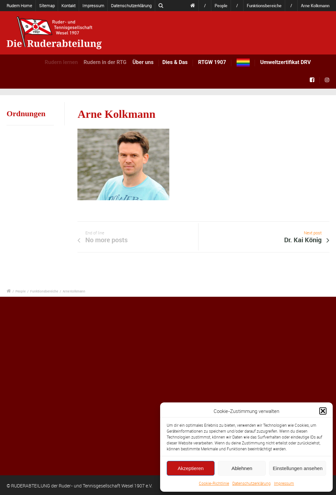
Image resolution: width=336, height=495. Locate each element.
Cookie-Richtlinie (214, 483)
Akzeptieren (190, 468)
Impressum (284, 483)
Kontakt (68, 6)
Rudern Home (19, 6)
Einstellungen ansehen (298, 468)
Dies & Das (176, 62)
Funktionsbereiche (264, 6)
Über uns (147, 62)
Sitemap (47, 6)
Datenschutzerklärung (251, 483)
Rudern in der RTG (110, 62)
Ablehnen (241, 468)
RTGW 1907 (212, 62)
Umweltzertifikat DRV (285, 62)
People (221, 6)
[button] (323, 411)
